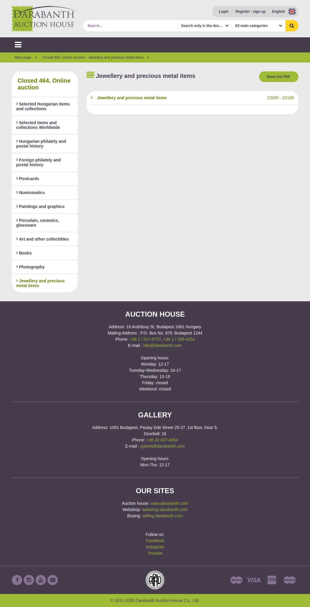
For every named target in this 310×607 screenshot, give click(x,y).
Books (24, 253)
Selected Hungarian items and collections (43, 106)
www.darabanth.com (169, 503)
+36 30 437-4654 (162, 440)
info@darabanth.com (162, 345)
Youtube (155, 553)
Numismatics (30, 192)
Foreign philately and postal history (38, 162)
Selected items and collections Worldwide (38, 125)
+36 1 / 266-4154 (179, 339)
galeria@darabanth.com (162, 446)
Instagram (155, 546)
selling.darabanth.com (162, 515)
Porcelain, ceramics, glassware (37, 223)
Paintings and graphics (40, 206)
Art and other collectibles (42, 239)
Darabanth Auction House (44, 18)
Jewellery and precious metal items (40, 283)
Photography (30, 267)
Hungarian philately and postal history (41, 143)
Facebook (155, 540)
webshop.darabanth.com (165, 509)
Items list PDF (278, 77)
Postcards (27, 178)
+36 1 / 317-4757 (145, 339)
